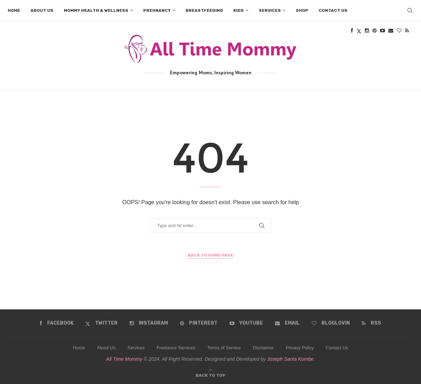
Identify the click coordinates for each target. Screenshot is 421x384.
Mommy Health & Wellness (96, 10)
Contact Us (337, 347)
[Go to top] (210, 375)
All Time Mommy (124, 359)
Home (14, 10)
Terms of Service (224, 347)
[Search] (409, 10)
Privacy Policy (300, 347)
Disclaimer (263, 347)
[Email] (287, 323)
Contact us (333, 10)
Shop (302, 10)
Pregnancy (157, 10)
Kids (238, 10)
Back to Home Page (210, 255)
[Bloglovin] (331, 323)
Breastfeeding (204, 10)
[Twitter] (101, 323)
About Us (106, 347)
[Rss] (371, 323)
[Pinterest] (198, 323)
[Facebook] (56, 323)
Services (270, 10)
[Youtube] (246, 323)
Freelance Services (176, 347)
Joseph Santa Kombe (290, 359)
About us (42, 10)
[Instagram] (149, 323)
